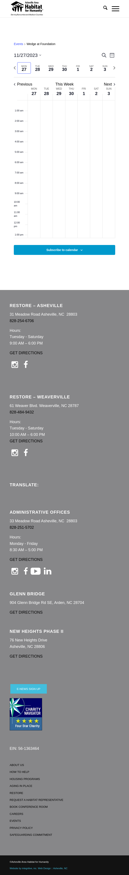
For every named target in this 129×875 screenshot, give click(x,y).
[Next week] (114, 68)
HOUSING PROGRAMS (25, 779)
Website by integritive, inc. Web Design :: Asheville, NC (39, 868)
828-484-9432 (22, 412)
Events (18, 44)
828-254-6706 (22, 321)
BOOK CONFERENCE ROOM (29, 806)
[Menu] (113, 8)
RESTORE (16, 793)
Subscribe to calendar (62, 250)
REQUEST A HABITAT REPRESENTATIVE (36, 800)
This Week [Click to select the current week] (64, 84)
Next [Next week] (109, 84)
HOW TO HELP (19, 772)
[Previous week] (14, 68)
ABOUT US (17, 765)
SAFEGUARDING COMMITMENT (31, 834)
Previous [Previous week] (23, 84)
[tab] (24, 68)
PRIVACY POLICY (21, 828)
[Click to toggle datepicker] (27, 55)
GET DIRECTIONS (26, 353)
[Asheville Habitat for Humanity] (54, 8)
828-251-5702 (22, 527)
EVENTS (15, 820)
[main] (64, 153)
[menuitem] (103, 8)
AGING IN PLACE (21, 786)
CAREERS (16, 814)
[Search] (103, 8)
